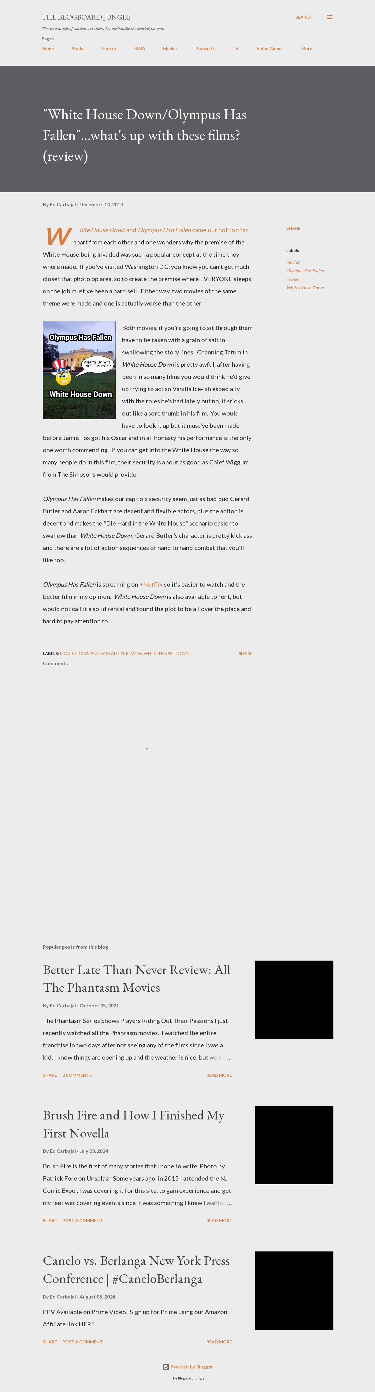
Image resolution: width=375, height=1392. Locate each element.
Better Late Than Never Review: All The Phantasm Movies (136, 978)
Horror (109, 48)
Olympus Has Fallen (305, 270)
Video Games (270, 48)
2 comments (77, 1075)
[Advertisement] (146, 867)
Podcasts (205, 48)
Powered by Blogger (187, 1367)
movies (292, 262)
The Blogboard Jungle (86, 17)
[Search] (304, 17)
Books (78, 48)
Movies (170, 48)
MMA (139, 48)
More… (308, 48)
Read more (219, 1075)
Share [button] (293, 228)
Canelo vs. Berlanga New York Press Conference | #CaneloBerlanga (136, 1269)
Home (48, 48)
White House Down (305, 287)
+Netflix (151, 584)
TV (235, 48)
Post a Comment (82, 1220)
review (292, 279)
